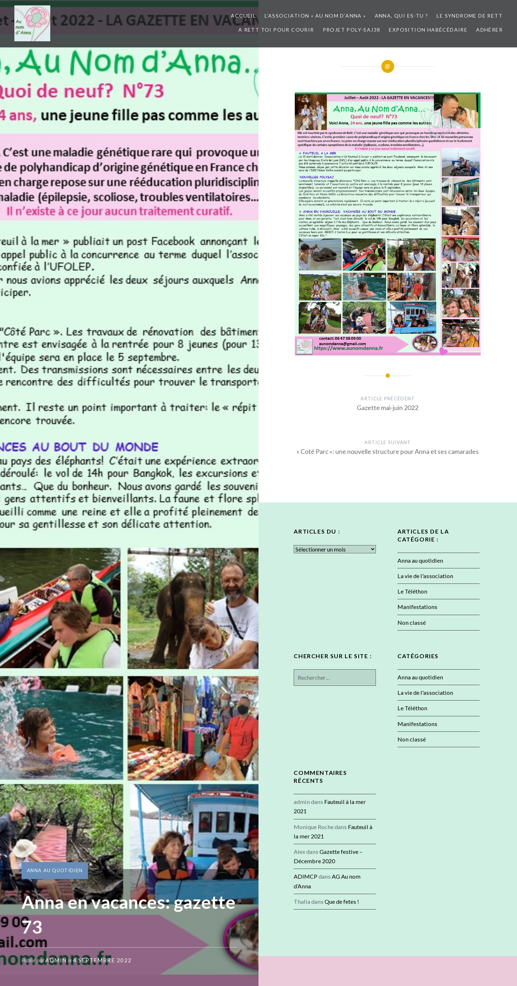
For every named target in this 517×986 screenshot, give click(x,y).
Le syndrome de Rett (470, 16)
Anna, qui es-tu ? (401, 16)
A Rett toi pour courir (276, 30)
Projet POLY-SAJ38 (352, 30)
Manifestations (417, 606)
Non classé (411, 622)
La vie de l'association (425, 575)
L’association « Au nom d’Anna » (315, 16)
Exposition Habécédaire (428, 30)
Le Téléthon (412, 591)
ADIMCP (305, 876)
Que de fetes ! (342, 901)
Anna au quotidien (55, 870)
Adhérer (489, 30)
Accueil (243, 16)
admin (56, 960)
